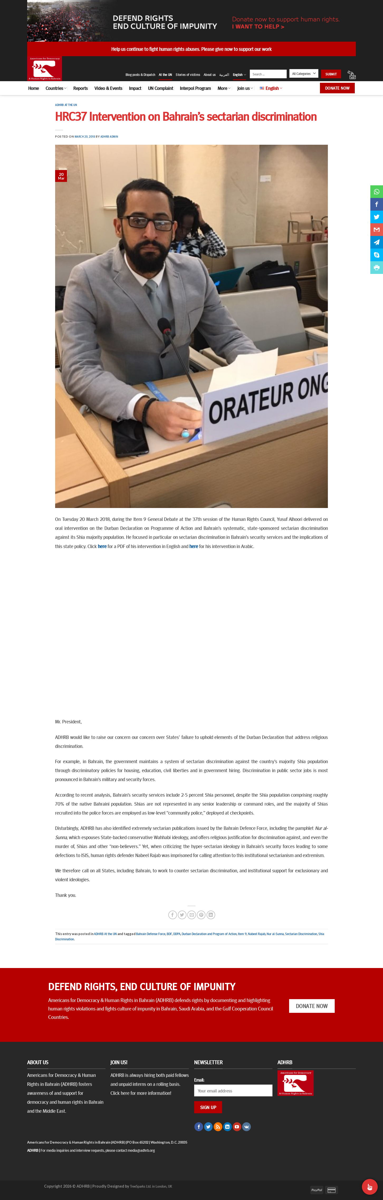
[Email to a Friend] (191, 915)
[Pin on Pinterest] (201, 915)
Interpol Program (195, 88)
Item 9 (242, 933)
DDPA (176, 933)
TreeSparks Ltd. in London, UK (151, 1186)
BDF (169, 933)
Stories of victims (188, 74)
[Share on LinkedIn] (211, 915)
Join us (245, 88)
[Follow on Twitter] (208, 1126)
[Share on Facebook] (172, 915)
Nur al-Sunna (275, 933)
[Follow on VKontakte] (246, 1126)
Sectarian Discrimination (301, 933)
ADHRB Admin (109, 136)
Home (33, 88)
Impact (135, 88)
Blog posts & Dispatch (140, 74)
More (224, 88)
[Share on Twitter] (182, 915)
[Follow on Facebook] (198, 1126)
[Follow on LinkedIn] (227, 1126)
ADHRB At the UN (66, 105)
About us (210, 74)
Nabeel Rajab (256, 933)
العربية (224, 74)
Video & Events (108, 88)
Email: (199, 1080)
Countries (56, 88)
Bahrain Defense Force (150, 933)
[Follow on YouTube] (237, 1126)
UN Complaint (160, 88)
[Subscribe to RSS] (218, 1126)
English (239, 74)
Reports (80, 88)
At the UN (165, 74)
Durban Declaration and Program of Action (209, 933)
